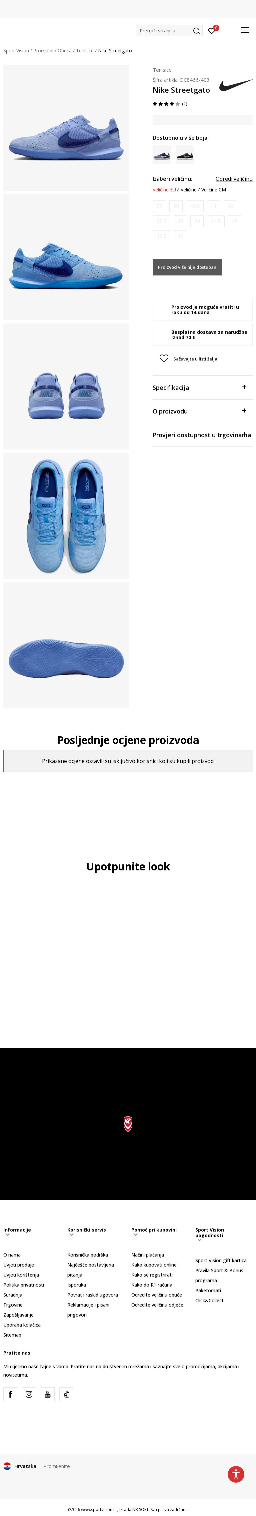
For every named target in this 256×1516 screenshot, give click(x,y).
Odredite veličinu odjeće (157, 1305)
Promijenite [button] (56, 1466)
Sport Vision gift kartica (221, 1260)
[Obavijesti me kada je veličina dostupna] (159, 206)
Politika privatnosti (23, 1285)
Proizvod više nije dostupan (187, 267)
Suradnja (12, 1295)
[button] (169, 30)
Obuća (65, 50)
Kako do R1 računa (151, 1285)
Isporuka (76, 1285)
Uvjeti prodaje (18, 1265)
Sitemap (12, 1335)
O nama (12, 1255)
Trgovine (13, 1305)
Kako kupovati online (154, 1265)
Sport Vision (16, 50)
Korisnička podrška (87, 1255)
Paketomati (208, 1290)
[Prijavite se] (212, 30)
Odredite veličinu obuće (156, 1295)
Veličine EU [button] (164, 189)
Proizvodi (43, 50)
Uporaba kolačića (22, 1325)
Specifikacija (199, 387)
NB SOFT (140, 1509)
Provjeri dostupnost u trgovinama (202, 434)
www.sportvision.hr (99, 1509)
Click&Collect (209, 1300)
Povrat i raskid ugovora (92, 1295)
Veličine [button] (189, 189)
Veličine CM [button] (213, 189)
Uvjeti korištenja (21, 1275)
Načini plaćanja (147, 1255)
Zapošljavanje (18, 1315)
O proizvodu (199, 410)
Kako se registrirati (152, 1275)
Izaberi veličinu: (172, 179)
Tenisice (85, 50)
